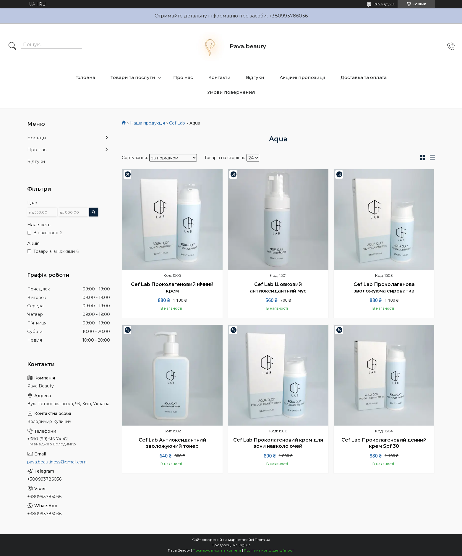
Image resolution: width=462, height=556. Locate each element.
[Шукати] (12, 46)
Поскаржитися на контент (217, 550)
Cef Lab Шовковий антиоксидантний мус (278, 288)
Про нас (183, 77)
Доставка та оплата (364, 77)
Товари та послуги (133, 77)
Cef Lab (177, 123)
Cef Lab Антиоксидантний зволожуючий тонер (172, 443)
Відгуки (255, 77)
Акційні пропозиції (302, 77)
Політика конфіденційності (269, 550)
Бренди (36, 137)
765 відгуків (384, 4)
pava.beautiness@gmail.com (57, 462)
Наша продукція (147, 123)
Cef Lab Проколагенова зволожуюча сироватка (384, 288)
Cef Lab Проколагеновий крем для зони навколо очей (278, 443)
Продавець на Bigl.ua (231, 545)
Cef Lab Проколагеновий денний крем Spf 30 (384, 443)
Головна (85, 77)
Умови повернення (231, 92)
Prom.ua (262, 539)
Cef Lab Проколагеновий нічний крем (172, 288)
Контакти (219, 77)
